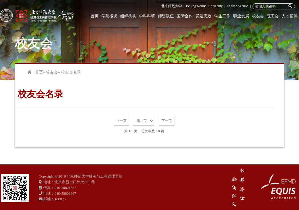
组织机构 (128, 16)
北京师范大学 (171, 6)
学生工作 (222, 16)
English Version (237, 6)
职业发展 (241, 16)
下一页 (167, 121)
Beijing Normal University (204, 6)
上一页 (121, 121)
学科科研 (147, 16)
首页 (95, 16)
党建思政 (203, 16)
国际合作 (185, 16)
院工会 (273, 16)
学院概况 (109, 16)
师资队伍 (166, 16)
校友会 (258, 16)
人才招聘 (290, 16)
